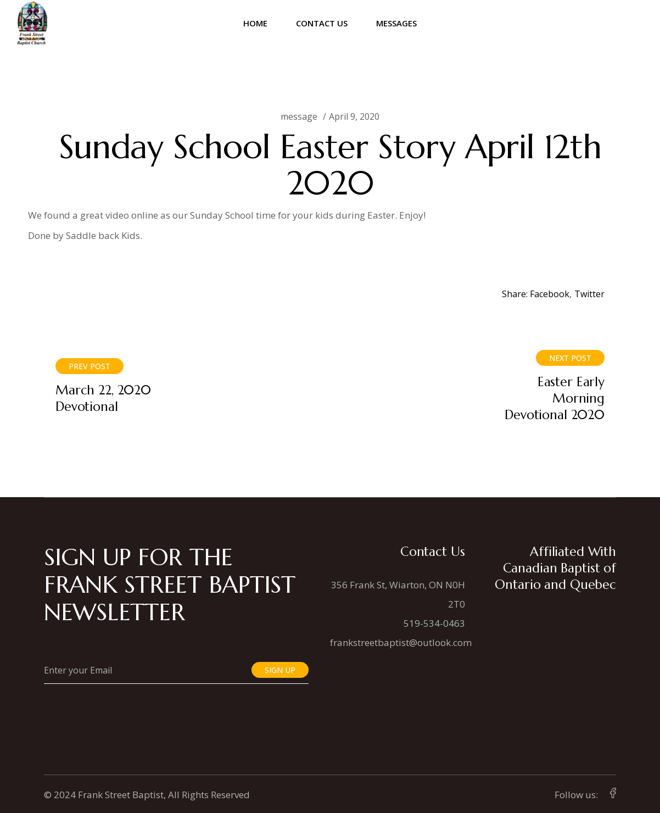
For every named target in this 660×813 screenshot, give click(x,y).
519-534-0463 (434, 623)
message (299, 116)
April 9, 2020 (354, 116)
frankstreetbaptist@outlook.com (401, 642)
